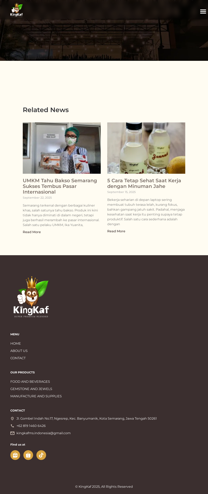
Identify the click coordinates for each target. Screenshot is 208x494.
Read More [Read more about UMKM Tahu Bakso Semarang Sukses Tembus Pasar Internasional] (32, 232)
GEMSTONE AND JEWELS (31, 389)
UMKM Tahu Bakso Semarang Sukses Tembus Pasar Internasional (60, 186)
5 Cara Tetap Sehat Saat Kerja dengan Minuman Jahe (144, 183)
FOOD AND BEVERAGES (30, 382)
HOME (15, 343)
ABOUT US (19, 351)
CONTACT (18, 358)
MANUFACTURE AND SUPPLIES (36, 396)
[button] (203, 11)
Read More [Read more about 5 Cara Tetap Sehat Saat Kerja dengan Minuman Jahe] (116, 231)
